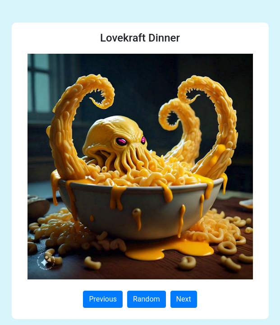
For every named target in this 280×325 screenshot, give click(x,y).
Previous (103, 299)
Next (183, 299)
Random (146, 299)
